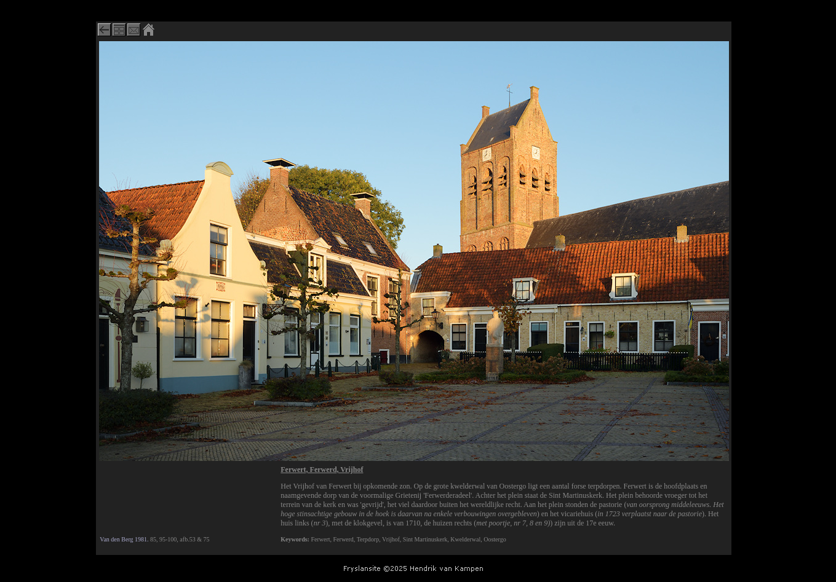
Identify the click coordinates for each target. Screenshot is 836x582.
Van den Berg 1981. (124, 539)
